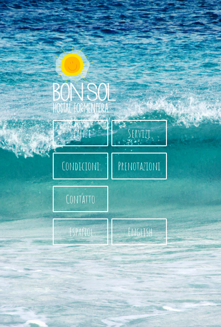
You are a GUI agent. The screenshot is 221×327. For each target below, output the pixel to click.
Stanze (80, 133)
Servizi (139, 133)
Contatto (80, 199)
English (139, 231)
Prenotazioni (139, 166)
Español (80, 231)
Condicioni (81, 166)
